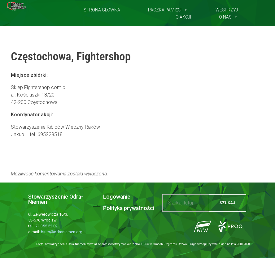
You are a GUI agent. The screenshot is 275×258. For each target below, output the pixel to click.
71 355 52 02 (46, 226)
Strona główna (102, 8)
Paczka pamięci (168, 8)
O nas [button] (228, 16)
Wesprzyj (227, 8)
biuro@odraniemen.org (61, 232)
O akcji (183, 16)
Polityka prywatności (128, 208)
